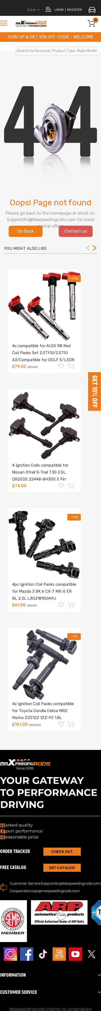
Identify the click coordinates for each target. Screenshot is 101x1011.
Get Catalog (62, 867)
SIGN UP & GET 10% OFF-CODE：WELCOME (50, 36)
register (74, 10)
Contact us (75, 231)
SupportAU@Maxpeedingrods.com (70, 883)
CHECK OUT (62, 851)
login (59, 10)
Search (92, 50)
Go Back (25, 231)
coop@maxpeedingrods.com (54, 890)
